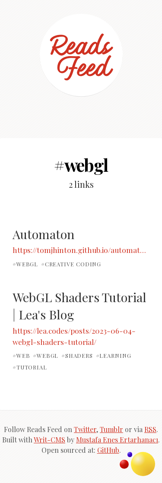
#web (21, 355)
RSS (150, 429)
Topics (143, 464)
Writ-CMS (49, 439)
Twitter (85, 429)
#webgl (25, 264)
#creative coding (71, 264)
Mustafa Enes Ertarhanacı (117, 439)
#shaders (77, 355)
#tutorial (30, 366)
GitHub (108, 450)
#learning (113, 355)
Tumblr (111, 429)
